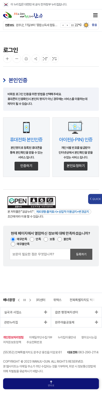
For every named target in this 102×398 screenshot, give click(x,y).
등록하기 (81, 254)
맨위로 (51, 384)
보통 (52, 239)
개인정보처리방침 (13, 337)
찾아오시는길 (89, 337)
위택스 (57, 300)
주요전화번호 (34, 342)
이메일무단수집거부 (40, 337)
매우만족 (22, 239)
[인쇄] (26, 59)
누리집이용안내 (67, 337)
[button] (63, 26)
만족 (38, 239)
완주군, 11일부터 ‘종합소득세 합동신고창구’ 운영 (38, 25)
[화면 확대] (7, 59)
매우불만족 (23, 244)
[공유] (36, 59)
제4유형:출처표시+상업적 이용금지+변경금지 (62, 211)
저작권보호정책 (12, 342)
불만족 (67, 239)
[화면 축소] (17, 59)
